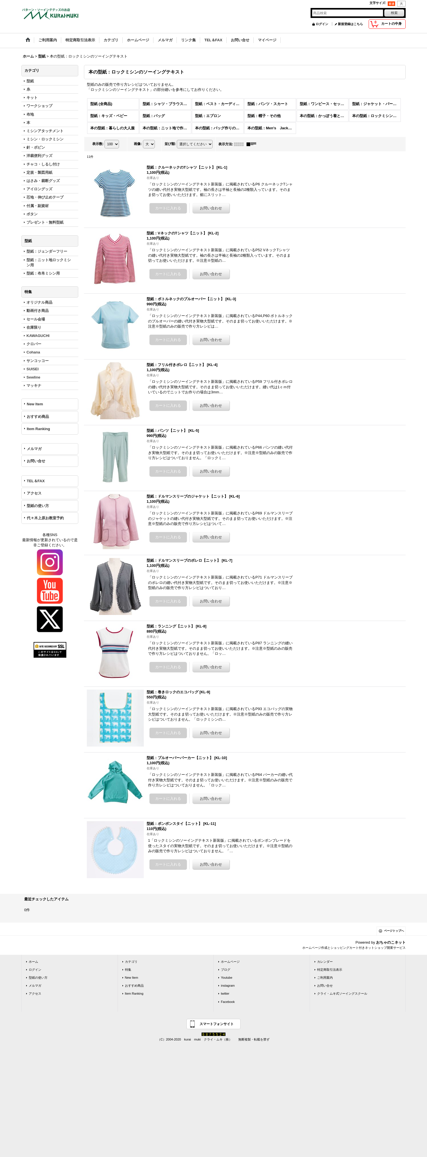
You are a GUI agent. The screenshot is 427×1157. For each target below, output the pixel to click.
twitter (225, 993)
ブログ (225, 969)
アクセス (34, 493)
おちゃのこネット (391, 942)
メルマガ (34, 449)
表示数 (98, 144)
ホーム (33, 961)
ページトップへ (394, 930)
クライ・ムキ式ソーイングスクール (342, 993)
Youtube (226, 977)
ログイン (322, 24)
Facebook (228, 1001)
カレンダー (325, 961)
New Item (35, 404)
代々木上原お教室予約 (45, 518)
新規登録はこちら (350, 24)
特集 (128, 969)
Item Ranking (38, 429)
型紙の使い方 (38, 506)
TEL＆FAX (36, 481)
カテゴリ (131, 961)
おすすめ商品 (38, 416)
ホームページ (230, 961)
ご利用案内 (325, 977)
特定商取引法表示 (329, 969)
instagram (228, 985)
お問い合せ (36, 461)
